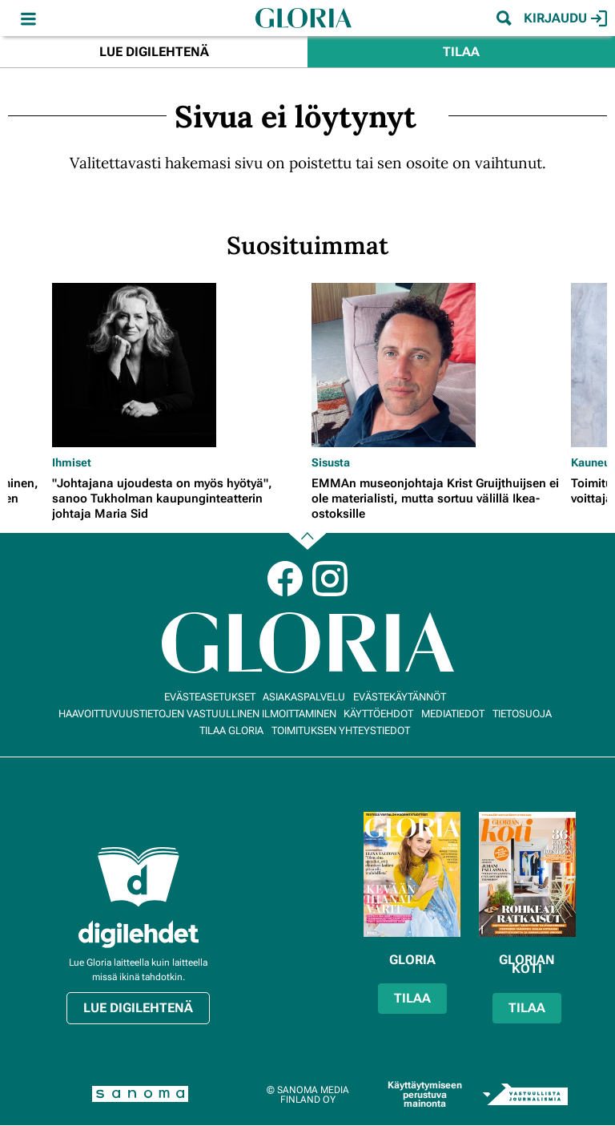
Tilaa (461, 51)
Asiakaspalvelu (304, 697)
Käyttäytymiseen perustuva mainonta (425, 1094)
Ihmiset (71, 462)
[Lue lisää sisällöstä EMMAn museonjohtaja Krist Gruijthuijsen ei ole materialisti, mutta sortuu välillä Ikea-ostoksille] (437, 365)
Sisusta (331, 462)
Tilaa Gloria (231, 730)
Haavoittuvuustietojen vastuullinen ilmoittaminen (197, 714)
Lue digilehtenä (154, 51)
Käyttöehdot (378, 714)
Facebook (285, 578)
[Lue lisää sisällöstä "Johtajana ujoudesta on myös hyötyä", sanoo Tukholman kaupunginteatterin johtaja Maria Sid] (177, 365)
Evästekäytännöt (399, 697)
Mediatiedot (452, 714)
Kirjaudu (565, 18)
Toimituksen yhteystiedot (340, 730)
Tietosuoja (522, 714)
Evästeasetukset (209, 697)
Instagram (330, 578)
